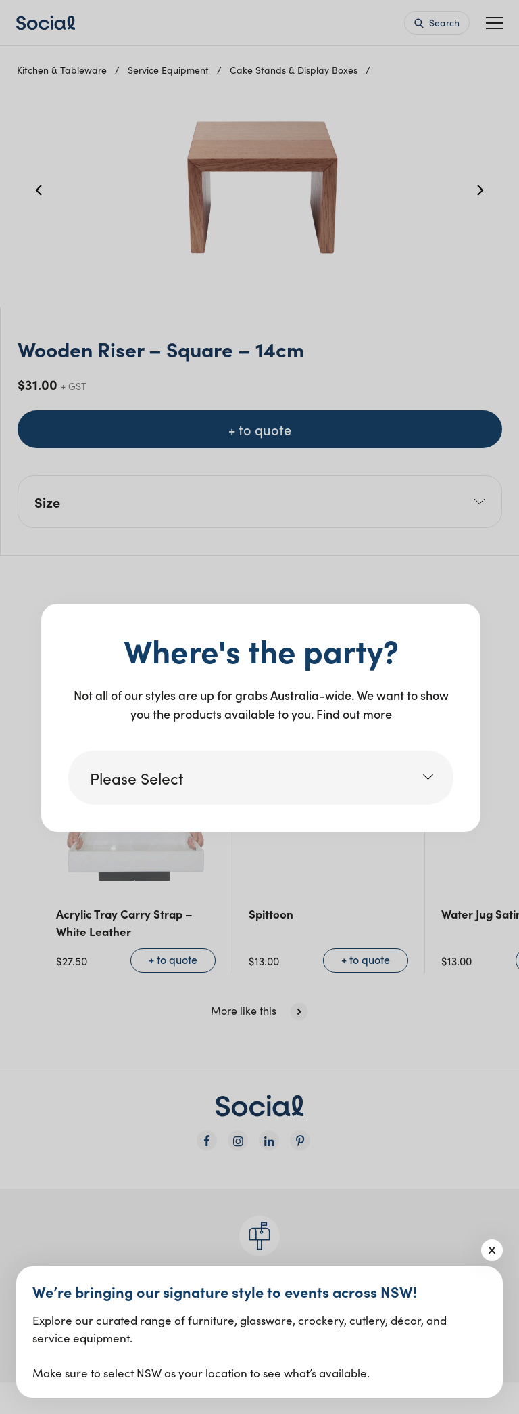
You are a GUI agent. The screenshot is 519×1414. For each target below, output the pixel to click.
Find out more (354, 713)
